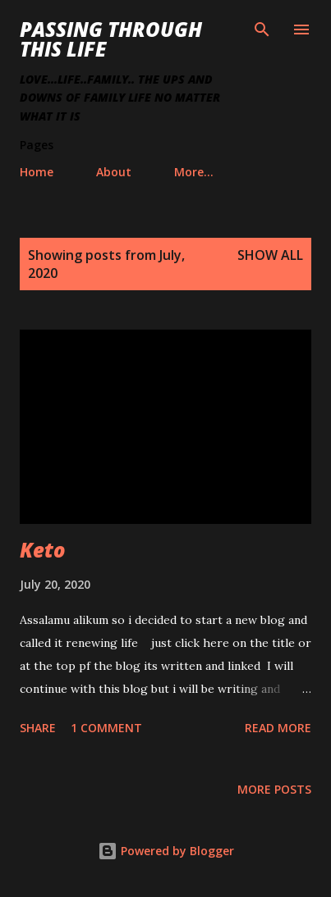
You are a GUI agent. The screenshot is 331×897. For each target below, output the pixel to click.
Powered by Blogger (166, 850)
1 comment (106, 727)
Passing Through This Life (111, 39)
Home (36, 172)
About (113, 172)
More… (194, 172)
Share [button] (38, 727)
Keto (43, 549)
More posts (274, 789)
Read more (278, 727)
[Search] (262, 29)
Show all (270, 255)
